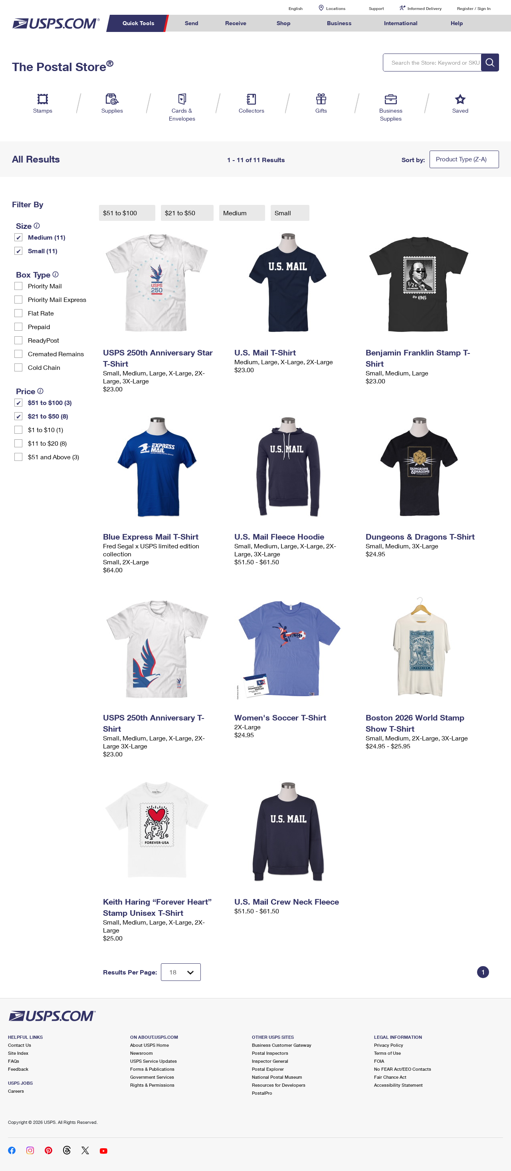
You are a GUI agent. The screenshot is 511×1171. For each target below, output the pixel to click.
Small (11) (42, 250)
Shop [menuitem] (284, 23)
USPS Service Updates (153, 1061)
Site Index (18, 1053)
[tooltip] (37, 225)
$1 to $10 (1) (45, 429)
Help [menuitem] (457, 23)
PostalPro (262, 1093)
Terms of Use (387, 1053)
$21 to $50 (181, 212)
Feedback (18, 1069)
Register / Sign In (474, 8)
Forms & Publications (152, 1069)
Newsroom (141, 1053)
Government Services (152, 1077)
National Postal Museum (277, 1077)
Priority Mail (45, 286)
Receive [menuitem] (235, 23)
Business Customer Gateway (281, 1045)
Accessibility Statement (398, 1085)
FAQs (13, 1061)
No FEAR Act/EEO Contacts (402, 1069)
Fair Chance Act (390, 1077)
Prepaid (39, 326)
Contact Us (19, 1045)
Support (376, 8)
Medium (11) (46, 237)
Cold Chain (44, 367)
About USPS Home (149, 1045)
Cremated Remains (56, 353)
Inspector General (270, 1061)
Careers (16, 1091)
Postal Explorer (268, 1069)
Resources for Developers (278, 1085)
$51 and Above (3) (53, 456)
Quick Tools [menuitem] (138, 23)
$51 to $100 (121, 212)
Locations (335, 8)
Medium (235, 212)
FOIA (379, 1061)
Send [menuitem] (191, 23)
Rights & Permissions (152, 1085)
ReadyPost (43, 340)
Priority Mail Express (57, 299)
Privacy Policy (388, 1045)
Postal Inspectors (270, 1053)
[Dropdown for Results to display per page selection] (181, 972)
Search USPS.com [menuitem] (491, 23)
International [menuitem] (401, 23)
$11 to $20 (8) (47, 443)
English (287, 8)
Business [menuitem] (339, 23)
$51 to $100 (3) (50, 402)
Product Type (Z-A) (461, 159)
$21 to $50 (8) (48, 416)
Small (284, 212)
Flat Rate (41, 313)
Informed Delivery (425, 8)
